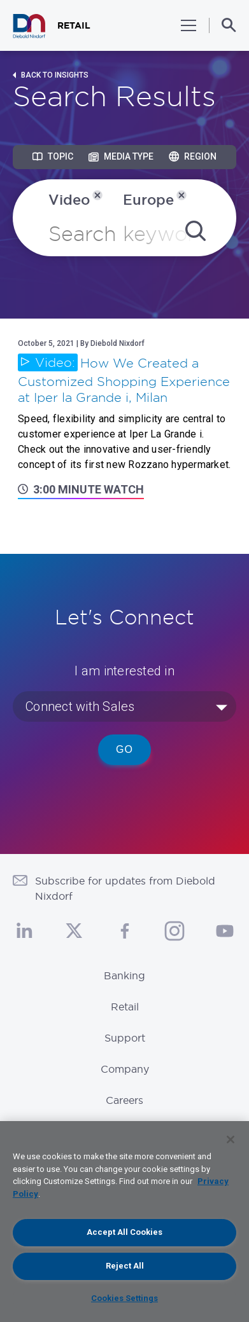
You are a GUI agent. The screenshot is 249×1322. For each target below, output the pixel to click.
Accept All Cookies (124, 1232)
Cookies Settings (124, 1298)
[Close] (231, 1139)
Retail (125, 1006)
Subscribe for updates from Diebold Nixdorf (125, 888)
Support (124, 1037)
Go (124, 749)
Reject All (125, 1265)
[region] (124, 1221)
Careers (124, 1100)
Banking (124, 975)
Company (125, 1069)
